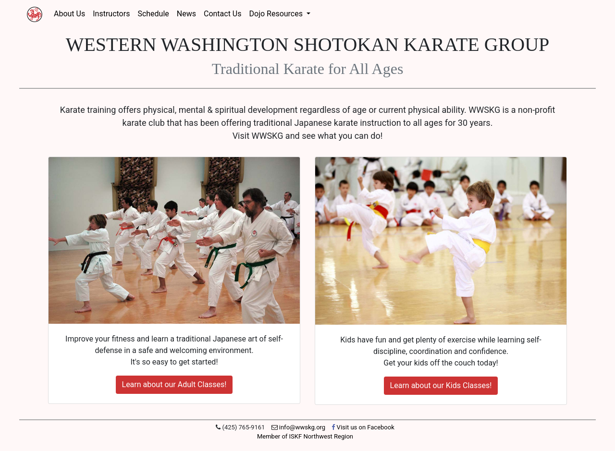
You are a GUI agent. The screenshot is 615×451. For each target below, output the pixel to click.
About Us (69, 13)
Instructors (111, 13)
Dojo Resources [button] (277, 13)
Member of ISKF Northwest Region (305, 436)
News (186, 13)
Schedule (153, 13)
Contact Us (223, 13)
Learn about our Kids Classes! (441, 385)
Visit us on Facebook (363, 427)
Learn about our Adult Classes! (174, 384)
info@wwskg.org (298, 427)
